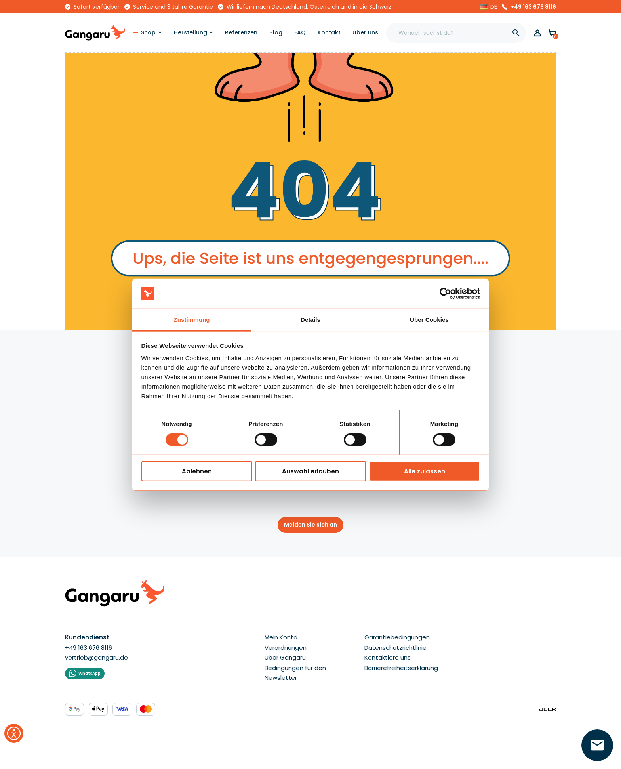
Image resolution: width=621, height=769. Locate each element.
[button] (488, 7)
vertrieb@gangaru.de (96, 657)
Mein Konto (281, 637)
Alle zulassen (424, 471)
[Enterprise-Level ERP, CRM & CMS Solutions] (547, 709)
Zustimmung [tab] (192, 319)
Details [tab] (310, 319)
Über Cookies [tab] (429, 319)
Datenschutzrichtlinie (395, 647)
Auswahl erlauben (310, 471)
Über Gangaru (285, 657)
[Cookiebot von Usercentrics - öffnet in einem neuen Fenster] (445, 294)
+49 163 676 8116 (533, 7)
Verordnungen (286, 647)
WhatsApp (89, 673)
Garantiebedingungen (397, 637)
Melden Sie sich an (310, 525)
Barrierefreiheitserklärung (401, 668)
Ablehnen (197, 471)
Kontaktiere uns (387, 657)
